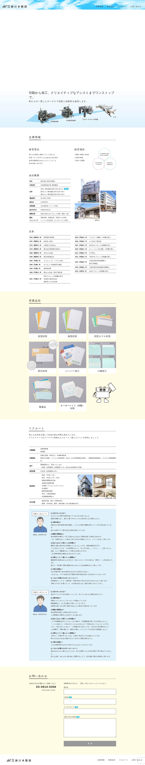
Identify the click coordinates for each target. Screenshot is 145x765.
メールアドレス (69, 707)
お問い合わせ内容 (70, 717)
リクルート (122, 7)
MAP (66, 189)
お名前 (66, 697)
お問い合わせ (135, 7)
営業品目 (110, 7)
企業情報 (99, 7)
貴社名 (66, 687)
